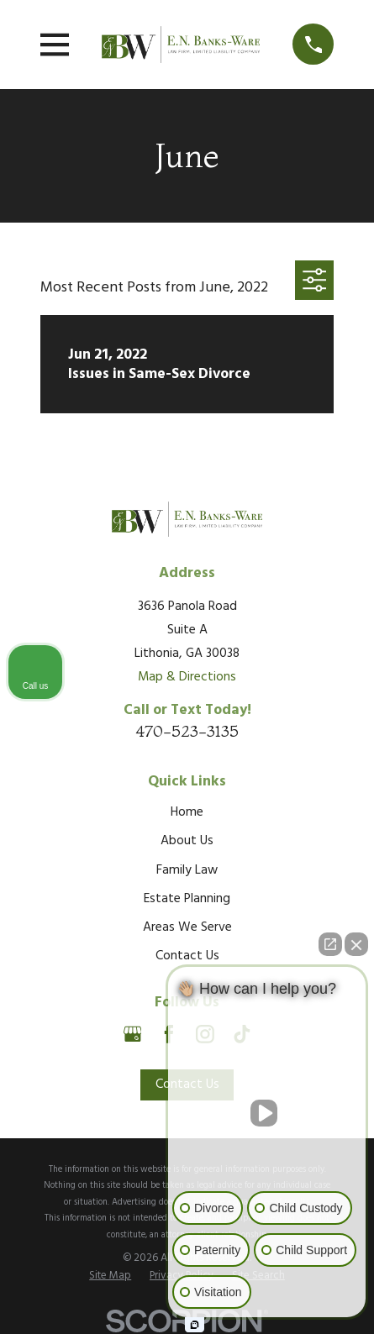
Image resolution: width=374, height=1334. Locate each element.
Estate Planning (187, 899)
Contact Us (187, 956)
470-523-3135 (187, 731)
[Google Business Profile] (133, 1034)
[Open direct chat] (330, 944)
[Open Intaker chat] (194, 1324)
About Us (187, 841)
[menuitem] (110, 1276)
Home (187, 812)
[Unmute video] (267, 1113)
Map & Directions (187, 677)
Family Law (187, 870)
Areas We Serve (187, 927)
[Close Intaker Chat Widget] (356, 944)
